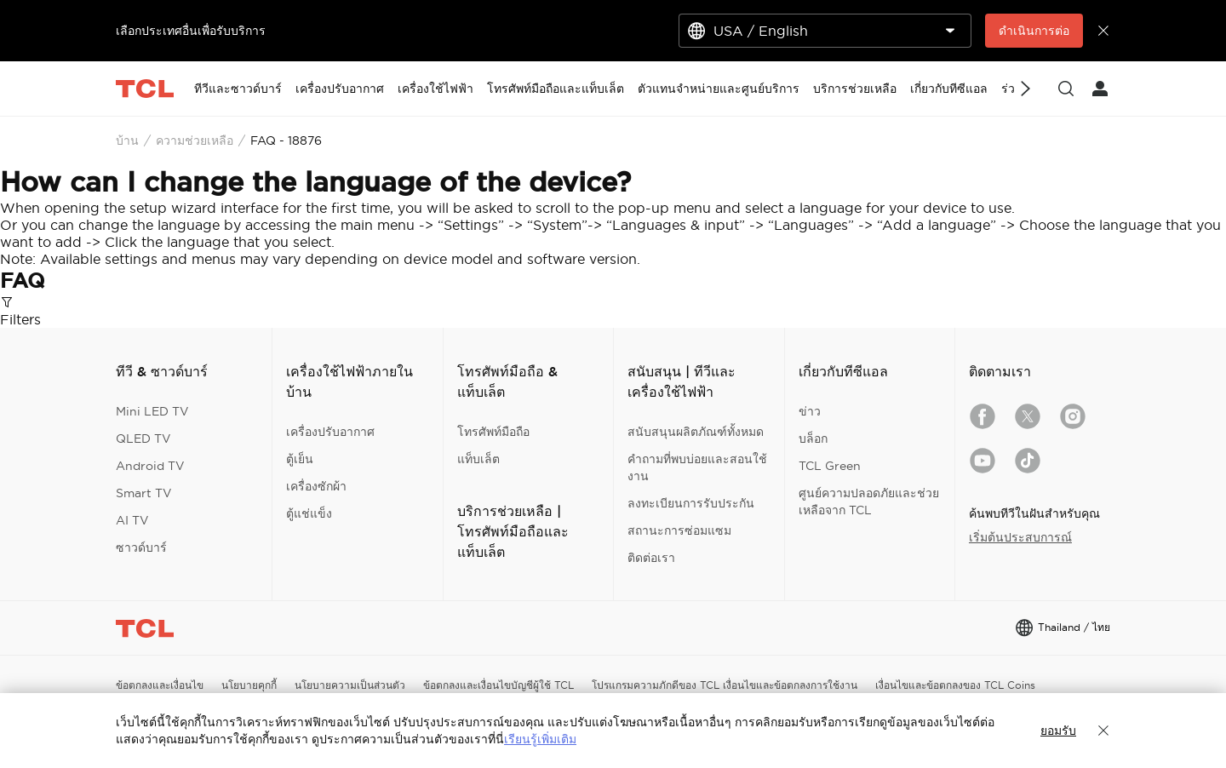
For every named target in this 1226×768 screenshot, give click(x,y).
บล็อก (813, 438)
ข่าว (810, 411)
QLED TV (143, 438)
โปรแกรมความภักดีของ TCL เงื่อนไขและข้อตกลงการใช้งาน (724, 685)
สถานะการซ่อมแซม (679, 530)
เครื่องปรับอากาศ (330, 431)
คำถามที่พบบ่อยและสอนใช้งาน (697, 467)
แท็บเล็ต (478, 459)
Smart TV (144, 493)
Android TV (150, 465)
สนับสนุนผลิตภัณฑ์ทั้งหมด (695, 431)
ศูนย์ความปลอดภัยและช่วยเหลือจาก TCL (869, 501)
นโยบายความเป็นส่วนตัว (350, 685)
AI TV (132, 520)
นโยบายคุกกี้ (249, 685)
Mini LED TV (152, 411)
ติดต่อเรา (651, 557)
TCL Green (830, 465)
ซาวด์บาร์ (141, 547)
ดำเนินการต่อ (1034, 30)
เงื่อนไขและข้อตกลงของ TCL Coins (955, 685)
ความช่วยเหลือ (194, 140)
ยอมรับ (1058, 730)
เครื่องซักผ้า (316, 486)
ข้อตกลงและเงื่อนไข (159, 685)
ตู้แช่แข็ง (309, 513)
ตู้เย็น (299, 459)
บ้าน (127, 140)
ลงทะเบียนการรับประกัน (690, 503)
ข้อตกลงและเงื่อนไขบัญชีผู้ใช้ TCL (498, 685)
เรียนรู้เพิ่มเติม (540, 739)
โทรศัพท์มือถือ (493, 431)
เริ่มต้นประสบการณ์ (1020, 537)
